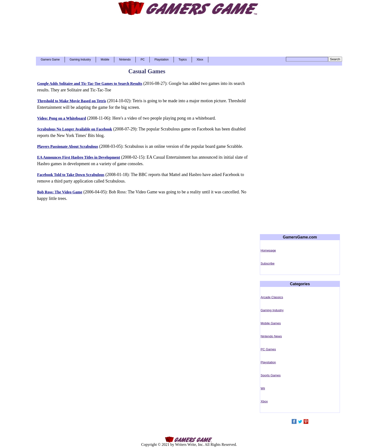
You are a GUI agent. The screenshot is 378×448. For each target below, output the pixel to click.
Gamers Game (50, 59)
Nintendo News (271, 336)
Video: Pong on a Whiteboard (61, 118)
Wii (263, 388)
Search (335, 59)
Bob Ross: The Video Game (59, 192)
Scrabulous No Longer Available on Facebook (74, 129)
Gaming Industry (80, 59)
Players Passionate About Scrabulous (67, 146)
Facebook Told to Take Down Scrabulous (70, 175)
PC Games (268, 349)
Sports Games (271, 375)
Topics (183, 59)
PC (143, 59)
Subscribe (268, 263)
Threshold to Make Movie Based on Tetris (71, 101)
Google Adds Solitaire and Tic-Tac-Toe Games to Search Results (89, 83)
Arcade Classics (272, 297)
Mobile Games (271, 323)
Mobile (105, 59)
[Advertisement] (189, 34)
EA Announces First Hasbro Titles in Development (78, 157)
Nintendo (125, 59)
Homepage (268, 250)
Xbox (200, 59)
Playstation (162, 59)
